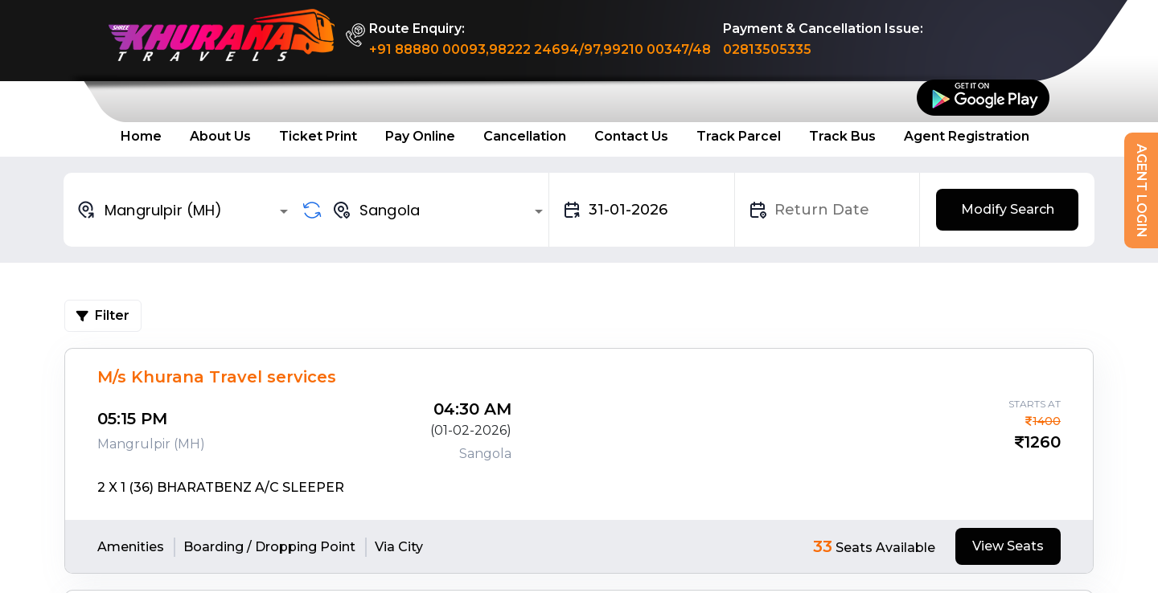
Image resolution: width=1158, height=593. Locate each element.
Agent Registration (966, 136)
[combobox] (185, 210)
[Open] (284, 211)
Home (141, 136)
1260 (1042, 442)
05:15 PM (132, 418)
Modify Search (1007, 209)
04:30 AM (472, 409)
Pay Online (420, 136)
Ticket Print (318, 136)
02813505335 (767, 49)
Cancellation (524, 136)
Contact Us (631, 136)
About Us (220, 136)
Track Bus (842, 136)
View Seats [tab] (1008, 546)
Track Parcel (738, 136)
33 (822, 546)
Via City (399, 546)
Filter (102, 315)
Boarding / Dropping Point (269, 546)
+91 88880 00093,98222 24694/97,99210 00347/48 (540, 49)
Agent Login (1141, 191)
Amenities (130, 546)
